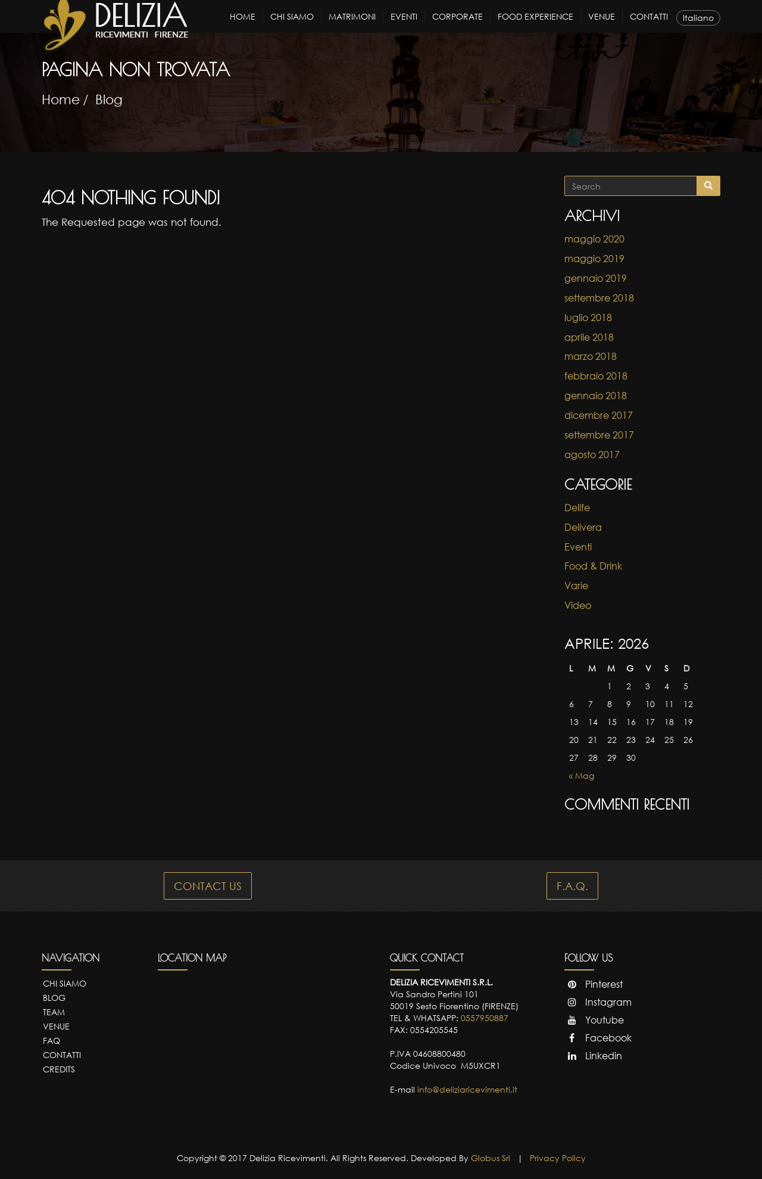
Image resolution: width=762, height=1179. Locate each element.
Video (577, 605)
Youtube (594, 1020)
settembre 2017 (599, 435)
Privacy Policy (558, 1158)
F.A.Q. (572, 885)
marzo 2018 (590, 356)
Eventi (404, 27)
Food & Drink (593, 566)
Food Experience (535, 27)
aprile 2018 (589, 337)
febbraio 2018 (595, 376)
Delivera (583, 527)
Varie (576, 586)
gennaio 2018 (595, 396)
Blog (109, 99)
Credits (59, 1069)
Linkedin (593, 1055)
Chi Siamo (292, 27)
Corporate (457, 27)
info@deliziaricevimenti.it (467, 1089)
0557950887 (484, 1018)
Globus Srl (490, 1158)
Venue (601, 27)
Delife (577, 508)
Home (242, 27)
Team (54, 1012)
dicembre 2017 (598, 415)
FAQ (51, 1040)
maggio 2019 (594, 259)
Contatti (649, 27)
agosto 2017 (592, 455)
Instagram (598, 1002)
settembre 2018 (599, 298)
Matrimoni (352, 27)
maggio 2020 (594, 239)
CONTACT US (208, 885)
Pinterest (593, 984)
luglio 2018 (588, 317)
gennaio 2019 (595, 278)
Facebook (598, 1038)
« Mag (581, 775)
